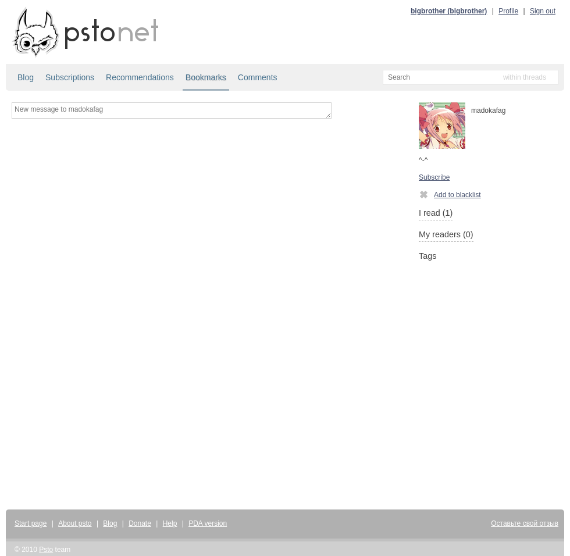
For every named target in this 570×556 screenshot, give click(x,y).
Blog (25, 77)
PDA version (207, 523)
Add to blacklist (450, 194)
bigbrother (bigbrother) (449, 11)
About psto (74, 523)
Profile (508, 11)
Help (170, 523)
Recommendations (140, 77)
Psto (46, 550)
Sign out (542, 11)
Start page (31, 523)
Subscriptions (69, 77)
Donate (140, 523)
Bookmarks (206, 77)
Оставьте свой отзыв (524, 523)
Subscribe (434, 177)
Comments (257, 77)
